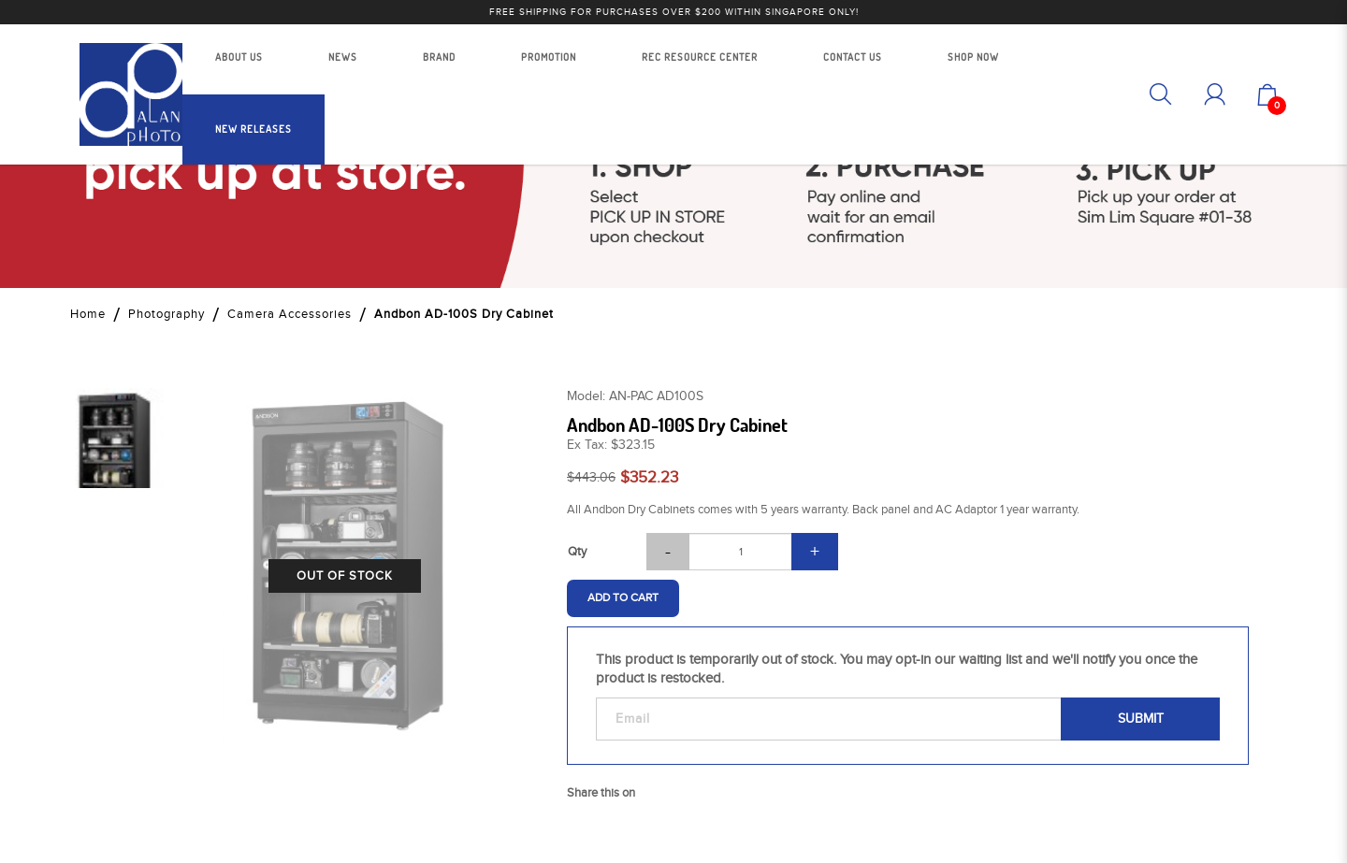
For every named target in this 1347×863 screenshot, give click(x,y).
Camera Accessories (289, 314)
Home (88, 314)
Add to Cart (623, 597)
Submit (1141, 719)
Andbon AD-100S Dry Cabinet (464, 314)
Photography (166, 314)
